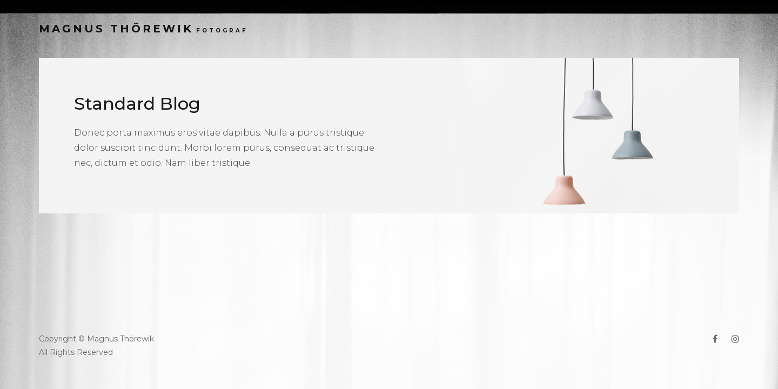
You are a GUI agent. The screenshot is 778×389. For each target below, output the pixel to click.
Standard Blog (137, 103)
